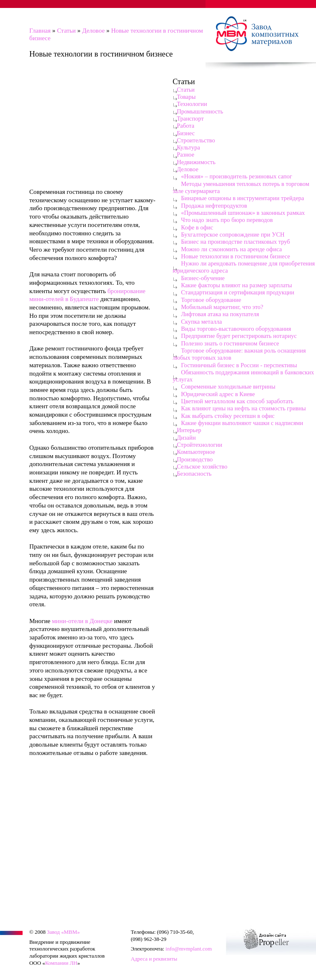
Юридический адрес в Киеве (218, 394)
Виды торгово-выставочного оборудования (236, 328)
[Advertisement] (92, 125)
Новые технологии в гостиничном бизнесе (235, 256)
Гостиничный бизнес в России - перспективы (239, 365)
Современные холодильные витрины (228, 386)
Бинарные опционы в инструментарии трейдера (242, 198)
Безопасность (194, 473)
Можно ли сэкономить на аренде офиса (231, 249)
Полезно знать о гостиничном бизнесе (230, 343)
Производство (195, 459)
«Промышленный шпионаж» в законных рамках (243, 212)
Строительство (196, 140)
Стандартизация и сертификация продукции (238, 292)
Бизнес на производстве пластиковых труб (235, 241)
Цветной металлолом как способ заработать (237, 401)
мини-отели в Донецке (82, 620)
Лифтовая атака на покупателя (220, 314)
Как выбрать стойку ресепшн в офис (228, 415)
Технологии (192, 103)
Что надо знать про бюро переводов (227, 219)
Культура (188, 147)
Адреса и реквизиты (154, 959)
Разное (186, 154)
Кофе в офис (197, 227)
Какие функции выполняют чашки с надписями (242, 423)
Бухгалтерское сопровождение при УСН (233, 234)
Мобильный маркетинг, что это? (222, 307)
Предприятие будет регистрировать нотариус (239, 335)
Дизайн (186, 437)
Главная (40, 30)
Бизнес (186, 133)
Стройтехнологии (199, 444)
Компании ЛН (61, 963)
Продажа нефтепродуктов (214, 205)
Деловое (93, 30)
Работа (186, 125)
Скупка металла (201, 321)
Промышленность (200, 111)
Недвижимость (196, 162)
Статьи (66, 30)
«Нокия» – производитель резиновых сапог (236, 176)
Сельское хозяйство (202, 466)
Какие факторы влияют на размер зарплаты (236, 285)
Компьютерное (196, 451)
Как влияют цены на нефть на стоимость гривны (243, 408)
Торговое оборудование (211, 299)
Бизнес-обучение (203, 278)
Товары (186, 96)
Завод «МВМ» (63, 932)
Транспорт (190, 118)
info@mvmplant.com (189, 949)
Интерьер (189, 430)
